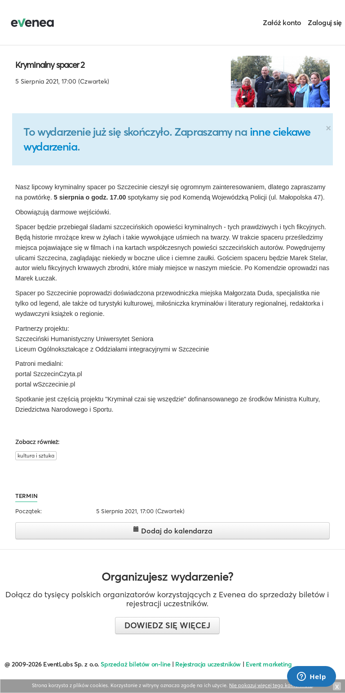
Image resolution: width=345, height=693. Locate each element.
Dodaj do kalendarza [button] (172, 530)
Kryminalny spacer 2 (49, 64)
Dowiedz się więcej (167, 625)
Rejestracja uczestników (208, 664)
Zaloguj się (325, 22)
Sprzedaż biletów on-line (135, 664)
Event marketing (269, 664)
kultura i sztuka (36, 455)
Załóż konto (282, 22)
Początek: (28, 511)
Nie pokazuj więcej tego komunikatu (270, 685)
